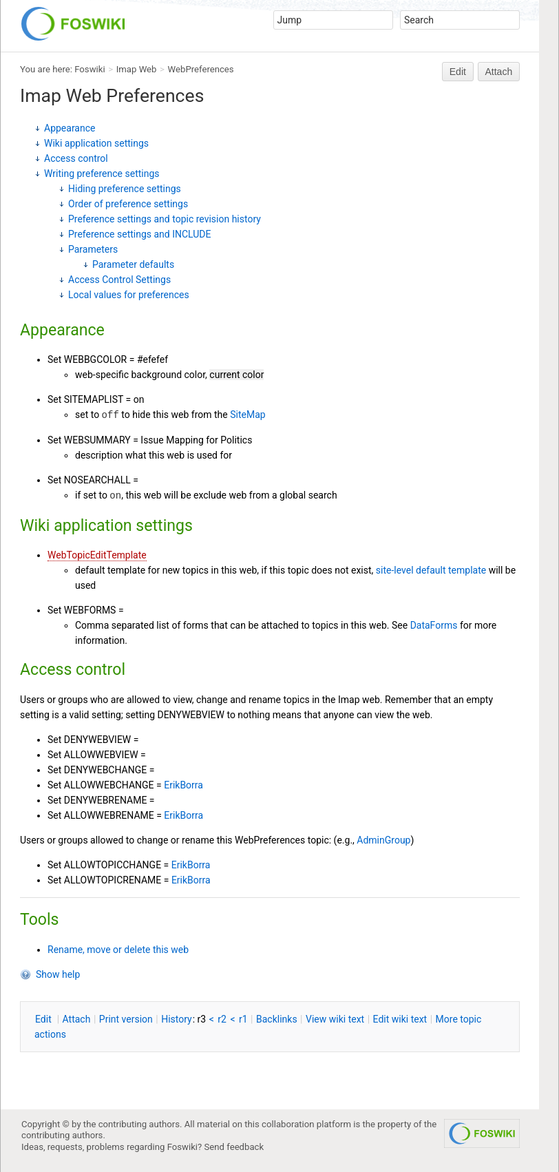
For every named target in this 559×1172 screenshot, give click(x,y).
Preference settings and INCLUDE (139, 234)
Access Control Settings (119, 279)
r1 (243, 1019)
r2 (222, 1019)
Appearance (69, 128)
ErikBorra (183, 785)
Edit (458, 71)
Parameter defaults (133, 264)
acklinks (276, 1019)
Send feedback (234, 1147)
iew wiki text (335, 1019)
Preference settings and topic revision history (164, 218)
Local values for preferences (128, 294)
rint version (126, 1019)
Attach (499, 71)
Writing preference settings (102, 173)
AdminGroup (383, 840)
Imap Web (136, 69)
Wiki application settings (96, 143)
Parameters (93, 249)
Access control (76, 158)
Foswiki (89, 69)
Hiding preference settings (124, 188)
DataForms (434, 625)
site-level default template (431, 570)
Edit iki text (400, 1019)
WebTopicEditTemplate (97, 555)
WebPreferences (201, 69)
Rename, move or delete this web (118, 949)
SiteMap (247, 414)
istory (176, 1019)
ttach (77, 1019)
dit (44, 1019)
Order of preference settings (128, 203)
